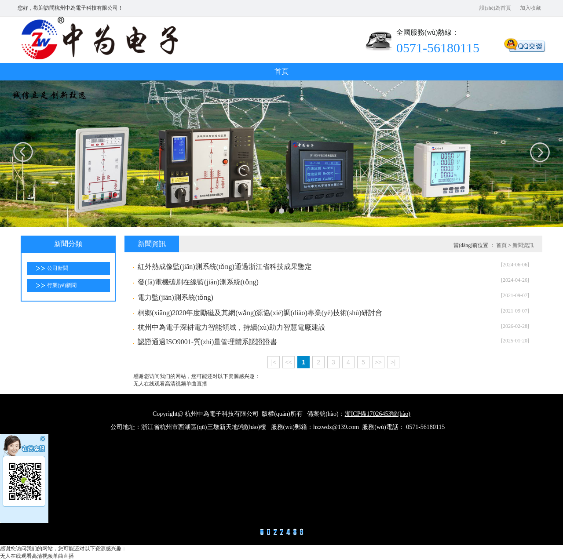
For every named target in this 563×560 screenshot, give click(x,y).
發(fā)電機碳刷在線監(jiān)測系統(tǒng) (198, 282)
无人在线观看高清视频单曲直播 (170, 384)
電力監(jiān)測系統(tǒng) (175, 297)
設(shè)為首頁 (495, 8)
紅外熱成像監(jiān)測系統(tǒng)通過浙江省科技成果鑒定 (225, 266)
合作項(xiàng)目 (281, 229)
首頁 (281, 71)
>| (393, 362)
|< (274, 362)
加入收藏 (530, 8)
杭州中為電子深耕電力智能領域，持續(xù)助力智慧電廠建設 (231, 327)
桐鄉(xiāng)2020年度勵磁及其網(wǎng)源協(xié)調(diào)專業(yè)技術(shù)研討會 (260, 312)
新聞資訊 (523, 245)
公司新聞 (57, 268)
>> (377, 362)
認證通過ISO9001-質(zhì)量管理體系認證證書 (207, 341)
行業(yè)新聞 (62, 285)
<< (288, 362)
